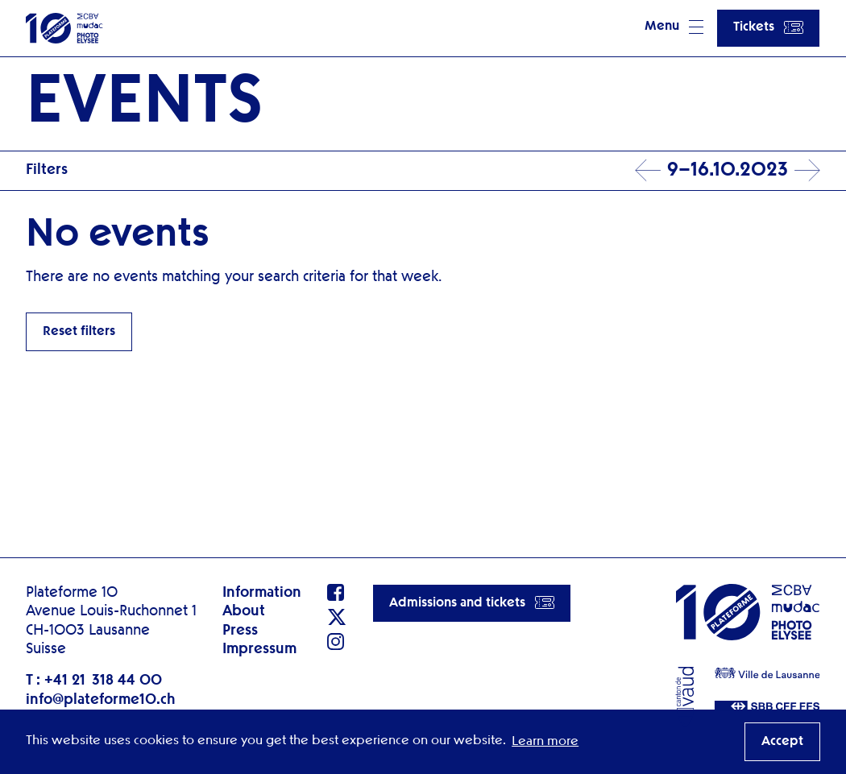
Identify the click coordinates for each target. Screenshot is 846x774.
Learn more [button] (545, 741)
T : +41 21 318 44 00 (94, 680)
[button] (674, 28)
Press (240, 630)
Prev (648, 171)
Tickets (768, 27)
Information (261, 593)
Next (807, 171)
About (243, 611)
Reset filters (79, 331)
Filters (47, 170)
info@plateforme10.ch (101, 700)
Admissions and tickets (471, 602)
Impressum (259, 649)
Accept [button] (782, 741)
